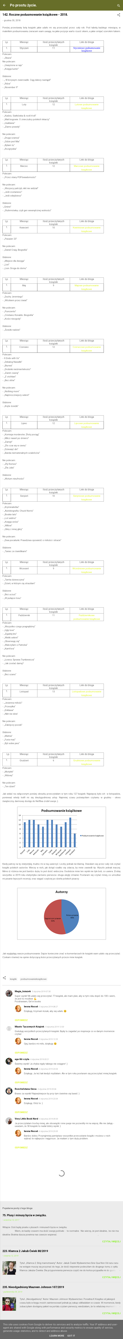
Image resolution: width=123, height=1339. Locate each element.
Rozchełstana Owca (25, 1089)
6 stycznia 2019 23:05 (48, 1131)
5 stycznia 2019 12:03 (54, 1027)
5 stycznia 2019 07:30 (41, 991)
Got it (71, 1335)
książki (13, 979)
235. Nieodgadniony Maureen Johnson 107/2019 (33, 1287)
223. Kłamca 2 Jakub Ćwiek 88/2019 (25, 1251)
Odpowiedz (21, 1020)
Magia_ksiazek (23, 991)
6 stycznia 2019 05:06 (47, 1089)
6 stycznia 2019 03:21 (39, 1059)
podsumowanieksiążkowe (34, 979)
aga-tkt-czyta (22, 1059)
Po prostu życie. (23, 5)
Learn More (56, 1335)
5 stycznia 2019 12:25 (48, 1039)
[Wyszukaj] (119, 6)
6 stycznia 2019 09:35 (48, 1119)
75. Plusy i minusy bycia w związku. (24, 1215)
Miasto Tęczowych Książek (29, 1026)
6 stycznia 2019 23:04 (48, 1069)
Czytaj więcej (111, 1241)
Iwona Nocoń (31, 1006)
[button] (119, 15)
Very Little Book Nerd (26, 1118)
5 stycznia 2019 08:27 (48, 1006)
